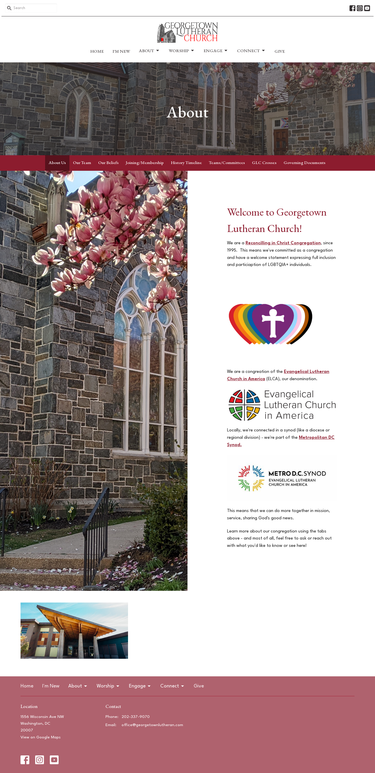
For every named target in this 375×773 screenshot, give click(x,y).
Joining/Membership (145, 162)
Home (97, 51)
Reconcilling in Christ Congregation (283, 243)
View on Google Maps (41, 737)
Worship (182, 51)
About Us (57, 162)
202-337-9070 (136, 717)
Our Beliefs (108, 162)
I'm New (121, 51)
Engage (216, 51)
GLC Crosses (264, 162)
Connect (251, 51)
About (149, 51)
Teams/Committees (227, 162)
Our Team (82, 162)
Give (280, 51)
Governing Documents (304, 162)
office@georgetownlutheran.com (152, 725)
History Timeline (186, 162)
